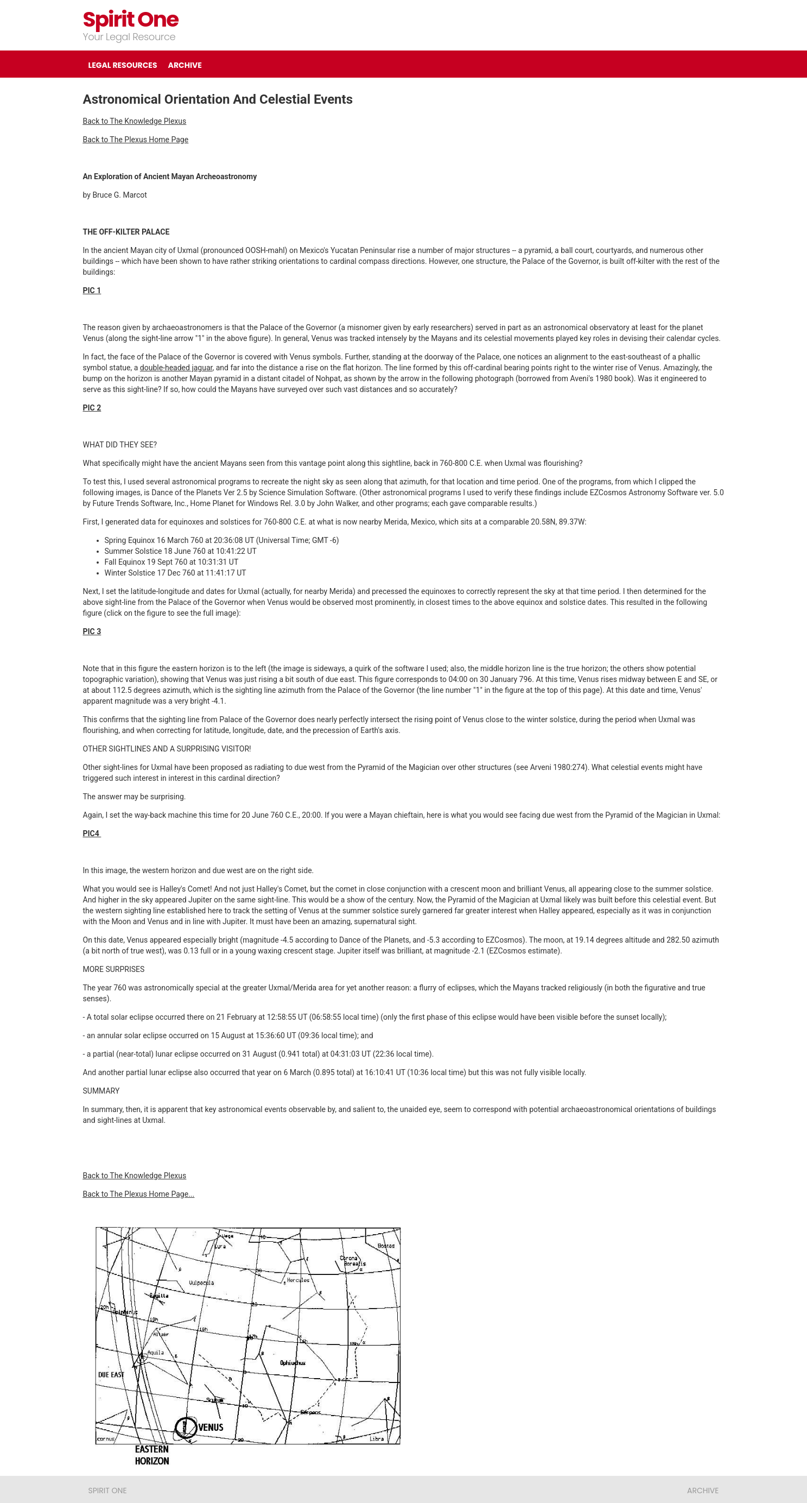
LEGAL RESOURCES (122, 65)
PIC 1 (92, 290)
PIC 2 (92, 407)
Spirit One (131, 19)
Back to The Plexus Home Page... (139, 1194)
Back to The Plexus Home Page (136, 139)
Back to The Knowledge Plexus (135, 121)
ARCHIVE (185, 65)
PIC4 (92, 833)
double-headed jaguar (176, 367)
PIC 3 (92, 631)
